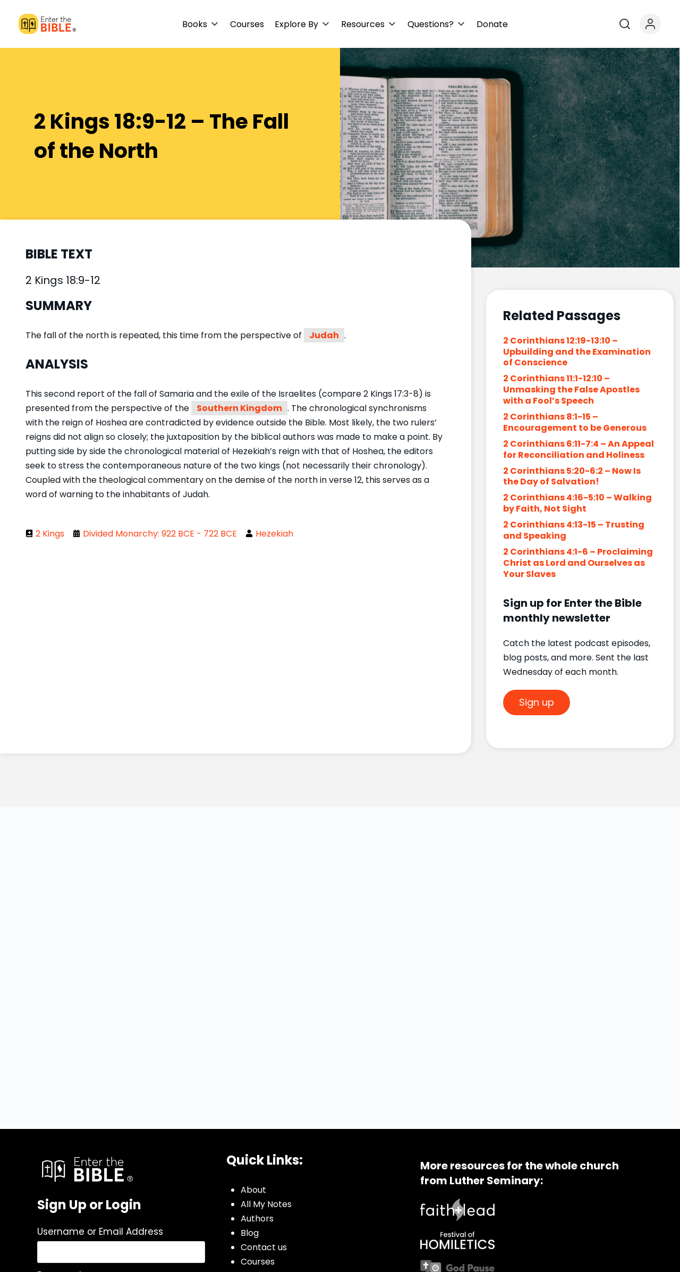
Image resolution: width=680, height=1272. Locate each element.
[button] (201, 24)
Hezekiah (274, 534)
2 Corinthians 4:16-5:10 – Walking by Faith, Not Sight (577, 503)
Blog (250, 1233)
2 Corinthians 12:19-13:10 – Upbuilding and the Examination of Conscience (577, 351)
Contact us (264, 1247)
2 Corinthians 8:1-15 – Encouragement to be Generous (575, 422)
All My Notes (266, 1204)
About (253, 1190)
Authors (257, 1218)
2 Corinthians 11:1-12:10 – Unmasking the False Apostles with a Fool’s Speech (571, 389)
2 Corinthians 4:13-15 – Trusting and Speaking (573, 530)
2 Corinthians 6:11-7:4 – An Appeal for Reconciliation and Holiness (578, 449)
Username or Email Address (100, 1231)
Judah (324, 335)
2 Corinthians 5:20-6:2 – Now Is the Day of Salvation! (572, 476)
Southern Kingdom (239, 408)
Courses (258, 1262)
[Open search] (624, 24)
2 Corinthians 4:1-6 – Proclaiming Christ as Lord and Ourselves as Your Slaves (578, 563)
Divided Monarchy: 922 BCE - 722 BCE (160, 534)
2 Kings (50, 534)
